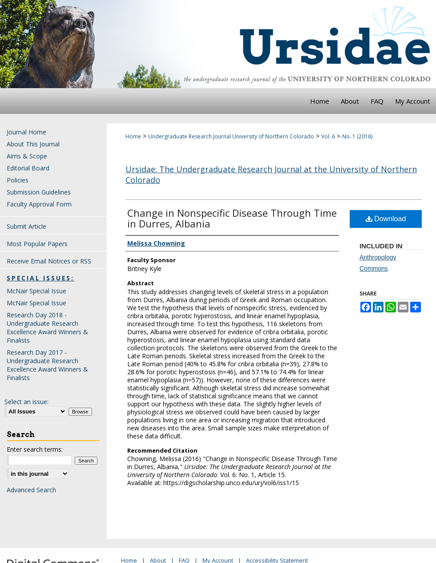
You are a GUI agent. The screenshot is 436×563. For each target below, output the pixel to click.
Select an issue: (26, 401)
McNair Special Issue (36, 291)
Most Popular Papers (37, 243)
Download (386, 219)
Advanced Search (31, 490)
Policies (17, 180)
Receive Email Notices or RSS (49, 261)
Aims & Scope (27, 156)
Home (133, 136)
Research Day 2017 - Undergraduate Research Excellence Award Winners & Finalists (47, 365)
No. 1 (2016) (357, 136)
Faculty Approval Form (39, 204)
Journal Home (26, 132)
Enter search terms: (35, 449)
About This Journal (33, 144)
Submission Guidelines (39, 192)
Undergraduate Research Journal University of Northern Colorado (231, 136)
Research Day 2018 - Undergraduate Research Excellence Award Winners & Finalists (47, 327)
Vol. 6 (328, 136)
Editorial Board (28, 168)
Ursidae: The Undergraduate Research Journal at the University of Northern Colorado (271, 174)
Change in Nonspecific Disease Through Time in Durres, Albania (232, 218)
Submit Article (26, 226)
